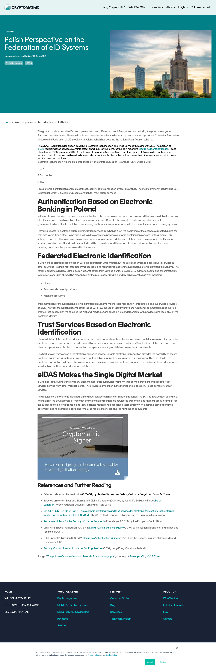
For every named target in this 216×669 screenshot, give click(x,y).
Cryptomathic (12, 56)
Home (8, 122)
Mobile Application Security (72, 605)
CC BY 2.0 (153, 556)
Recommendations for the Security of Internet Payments (74, 521)
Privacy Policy (93, 655)
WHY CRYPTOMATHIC (18, 598)
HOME (8, 591)
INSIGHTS (116, 591)
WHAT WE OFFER (67, 591)
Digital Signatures (14, 63)
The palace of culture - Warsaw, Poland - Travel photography (81, 556)
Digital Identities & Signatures (73, 612)
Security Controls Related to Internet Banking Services (73, 548)
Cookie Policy (111, 655)
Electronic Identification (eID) (154, 149)
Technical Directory (120, 618)
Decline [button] (163, 662)
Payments (62, 618)
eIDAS (29, 63)
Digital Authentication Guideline (106, 527)
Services (62, 625)
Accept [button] (150, 662)
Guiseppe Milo (137, 556)
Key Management (67, 598)
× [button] (176, 648)
